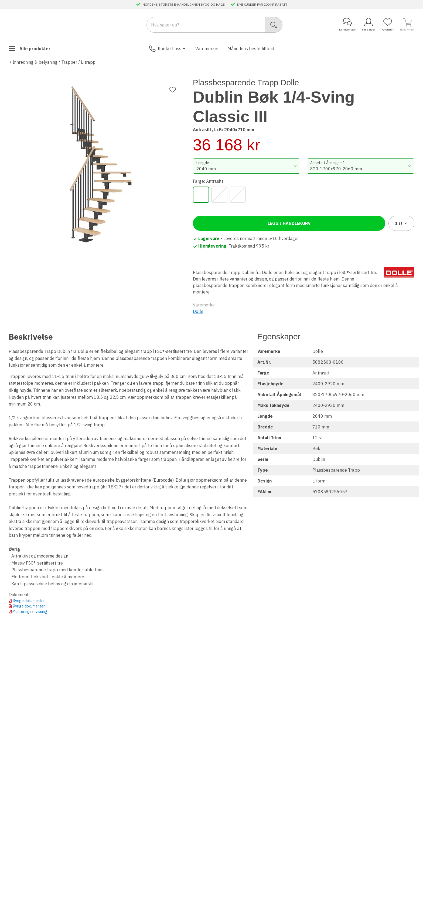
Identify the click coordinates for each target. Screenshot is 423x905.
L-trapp (88, 62)
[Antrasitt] (201, 195)
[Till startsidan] (49, 24)
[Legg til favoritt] (172, 89)
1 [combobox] (401, 223)
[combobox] (247, 166)
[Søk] (273, 25)
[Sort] (238, 195)
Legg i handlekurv (289, 223)
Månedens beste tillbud (250, 48)
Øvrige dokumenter (28, 600)
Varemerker (207, 48)
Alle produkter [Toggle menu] (29, 48)
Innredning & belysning (34, 62)
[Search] (205, 25)
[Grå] (219, 195)
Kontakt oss (168, 48)
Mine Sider (368, 24)
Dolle (198, 311)
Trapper (69, 62)
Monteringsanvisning (29, 611)
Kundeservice (347, 24)
